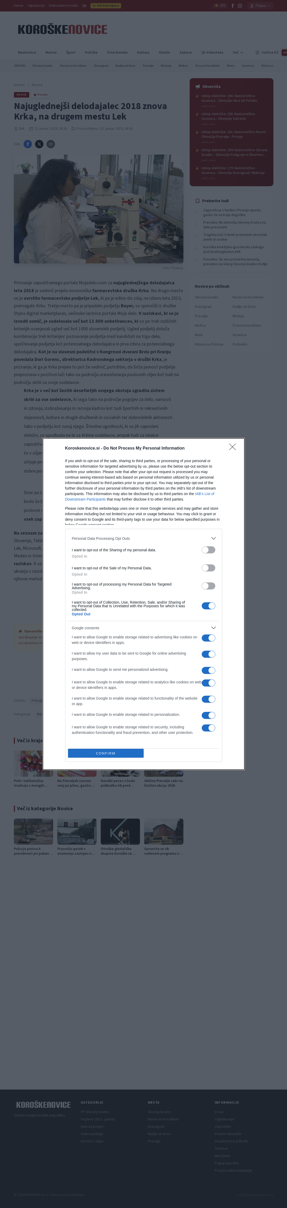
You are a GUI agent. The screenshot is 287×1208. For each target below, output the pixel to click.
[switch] (208, 549)
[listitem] (143, 538)
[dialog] (143, 604)
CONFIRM (106, 753)
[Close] (234, 448)
